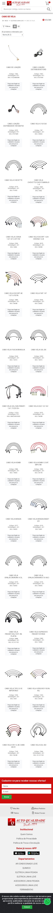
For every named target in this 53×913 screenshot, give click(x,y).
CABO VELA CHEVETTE (13, 180)
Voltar (47, 20)
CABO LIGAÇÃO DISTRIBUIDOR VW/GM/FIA (13, 125)
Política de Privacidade (26, 838)
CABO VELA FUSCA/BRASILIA (13, 350)
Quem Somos (26, 834)
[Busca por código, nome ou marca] (24, 9)
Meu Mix (14, 808)
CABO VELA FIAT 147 (39, 293)
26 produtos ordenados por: (12, 32)
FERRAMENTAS (26, 889)
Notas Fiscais (38, 813)
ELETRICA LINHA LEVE (26, 877)
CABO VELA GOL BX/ (39, 745)
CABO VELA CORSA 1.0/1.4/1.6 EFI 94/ (13, 238)
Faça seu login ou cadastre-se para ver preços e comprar (13, 86)
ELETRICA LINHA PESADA (26, 872)
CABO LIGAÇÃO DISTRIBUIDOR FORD (38, 68)
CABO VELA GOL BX (38, 350)
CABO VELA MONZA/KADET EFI (38, 520)
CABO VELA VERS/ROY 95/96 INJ (38, 690)
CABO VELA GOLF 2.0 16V (38, 406)
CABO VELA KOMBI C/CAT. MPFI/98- (38, 464)
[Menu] (4, 3)
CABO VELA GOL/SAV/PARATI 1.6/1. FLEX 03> (13, 407)
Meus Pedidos (38, 808)
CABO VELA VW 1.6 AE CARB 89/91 (14, 746)
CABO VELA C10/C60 (39, 124)
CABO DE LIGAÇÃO (13, 67)
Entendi (27, 907)
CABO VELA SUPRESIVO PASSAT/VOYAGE (38, 633)
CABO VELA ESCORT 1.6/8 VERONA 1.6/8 (38, 238)
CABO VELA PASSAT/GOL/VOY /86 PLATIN (13, 634)
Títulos (15, 813)
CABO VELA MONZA (13, 519)
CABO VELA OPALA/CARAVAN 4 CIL (13, 576)
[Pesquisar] (48, 9)
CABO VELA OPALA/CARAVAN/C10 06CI (38, 576)
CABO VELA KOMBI (13, 463)
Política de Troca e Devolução (26, 843)
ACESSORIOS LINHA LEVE (26, 885)
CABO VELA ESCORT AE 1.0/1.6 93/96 (13, 294)
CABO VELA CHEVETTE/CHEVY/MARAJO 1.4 (38, 182)
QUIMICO (26, 868)
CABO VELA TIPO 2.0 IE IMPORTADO (13, 690)
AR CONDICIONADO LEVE (26, 864)
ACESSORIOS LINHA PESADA (26, 881)
